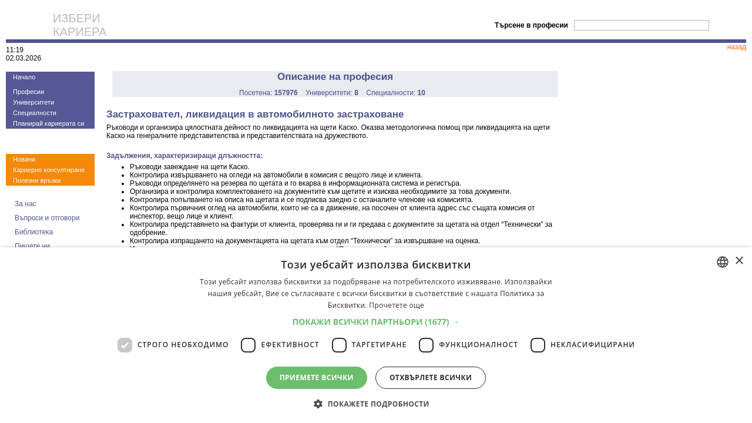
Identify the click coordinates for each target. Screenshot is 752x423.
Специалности (34, 112)
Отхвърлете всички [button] (431, 377)
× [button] (738, 261)
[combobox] (722, 262)
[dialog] (376, 335)
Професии (28, 91)
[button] (376, 321)
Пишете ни (32, 246)
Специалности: (395, 93)
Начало (24, 76)
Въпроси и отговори (47, 218)
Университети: (332, 93)
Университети (33, 102)
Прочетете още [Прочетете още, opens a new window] (396, 305)
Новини (24, 159)
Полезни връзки (37, 180)
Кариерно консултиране (49, 169)
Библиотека (34, 232)
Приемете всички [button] (317, 377)
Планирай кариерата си (48, 123)
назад (736, 47)
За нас (25, 204)
